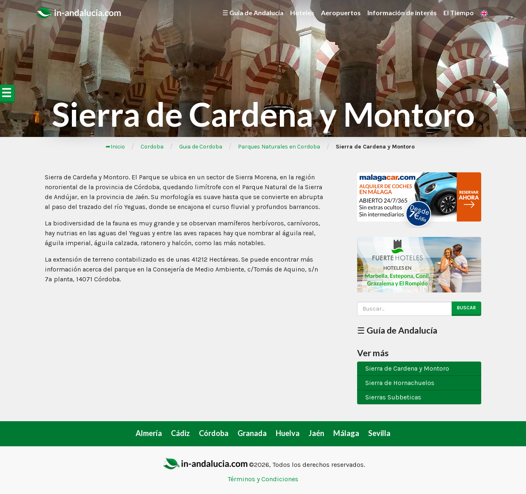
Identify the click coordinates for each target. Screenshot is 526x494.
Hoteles (302, 12)
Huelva (288, 433)
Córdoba (213, 433)
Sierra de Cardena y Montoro (407, 368)
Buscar (466, 308)
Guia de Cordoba (200, 146)
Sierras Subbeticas (393, 397)
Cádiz (180, 433)
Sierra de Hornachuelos (399, 383)
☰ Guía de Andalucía (253, 12)
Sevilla (379, 433)
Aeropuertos (341, 12)
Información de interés (402, 12)
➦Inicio (115, 146)
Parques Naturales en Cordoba (279, 146)
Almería (149, 433)
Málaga (346, 433)
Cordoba (152, 146)
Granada (252, 433)
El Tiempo (458, 12)
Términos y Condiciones (263, 479)
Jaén (316, 433)
